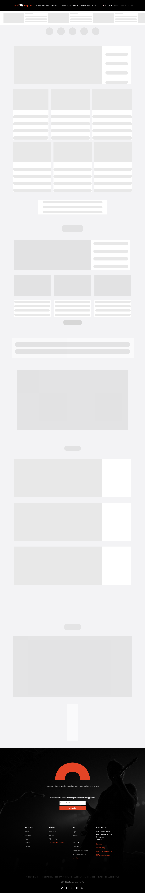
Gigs (74, 832)
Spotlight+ (76, 858)
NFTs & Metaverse (79, 854)
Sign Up (116, 5)
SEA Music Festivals (112, 877)
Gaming (54, 5)
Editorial (99, 844)
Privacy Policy (54, 839)
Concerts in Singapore (63, 877)
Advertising (77, 847)
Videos (28, 843)
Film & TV (45, 5)
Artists (75, 835)
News (38, 5)
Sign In (123, 5)
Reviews (28, 835)
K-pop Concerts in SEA (45, 877)
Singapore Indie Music (95, 877)
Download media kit (56, 843)
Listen (27, 847)
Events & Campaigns (80, 850)
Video (83, 5)
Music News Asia (80, 877)
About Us (52, 832)
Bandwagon (22, 6)
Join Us (51, 835)
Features (76, 5)
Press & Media (31, 877)
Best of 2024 (92, 5)
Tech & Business (65, 5)
